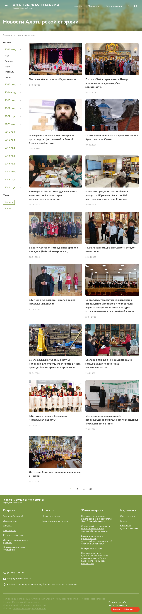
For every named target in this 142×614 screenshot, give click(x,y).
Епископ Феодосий (13, 516)
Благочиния (9, 530)
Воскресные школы (91, 548)
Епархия (50, 6)
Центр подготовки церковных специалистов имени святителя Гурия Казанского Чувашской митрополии (94, 558)
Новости (65, 6)
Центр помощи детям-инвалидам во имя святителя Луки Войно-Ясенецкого (96, 518)
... (84, 489)
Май (7, 56)
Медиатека (82, 6)
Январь (8, 77)
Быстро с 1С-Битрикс (123, 609)
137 (90, 489)
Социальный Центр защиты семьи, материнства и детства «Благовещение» (95, 528)
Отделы (7, 526)
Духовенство (10, 521)
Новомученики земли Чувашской (14, 548)
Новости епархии (51, 516)
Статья (8, 208)
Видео (123, 521)
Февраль (9, 72)
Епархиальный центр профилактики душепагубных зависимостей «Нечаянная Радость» (96, 540)
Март (7, 66)
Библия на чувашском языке (129, 527)
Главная (7, 35)
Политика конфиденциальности (29, 608)
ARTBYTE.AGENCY (117, 606)
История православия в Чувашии (15, 541)
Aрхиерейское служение (55, 521)
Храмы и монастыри (13, 535)
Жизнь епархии (102, 6)
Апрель (9, 61)
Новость (9, 202)
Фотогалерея (127, 516)
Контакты (121, 6)
